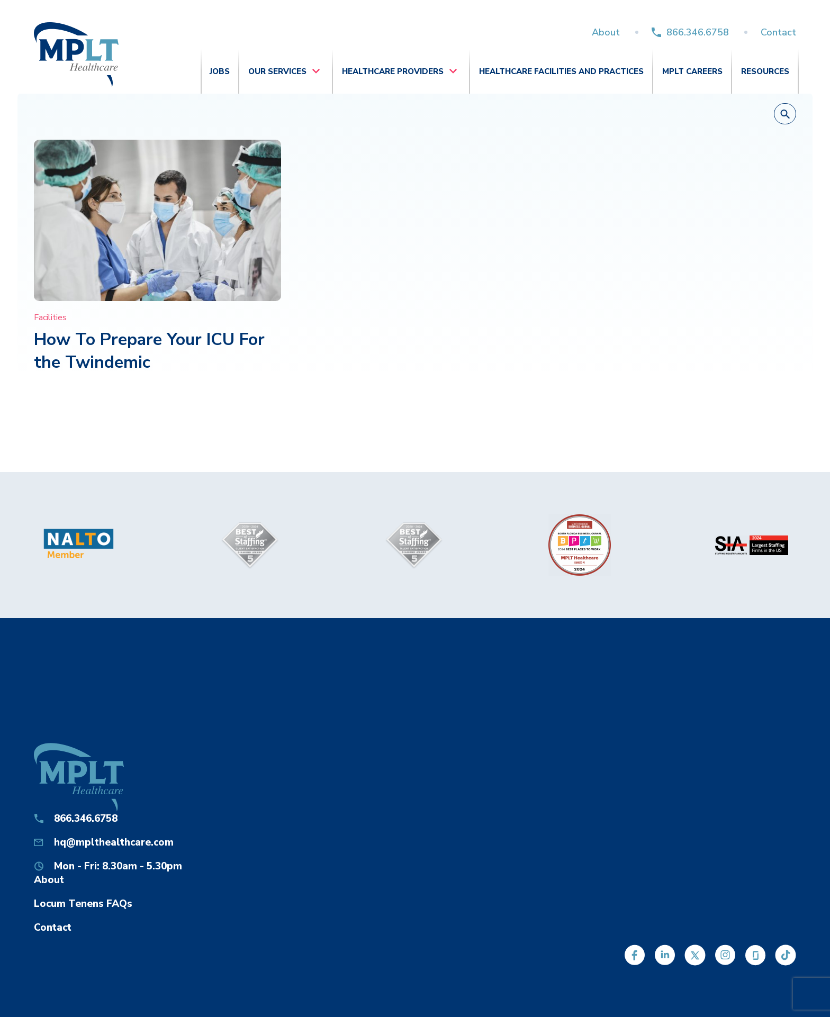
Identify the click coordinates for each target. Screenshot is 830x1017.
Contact (778, 32)
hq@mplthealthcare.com (114, 842)
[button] (785, 114)
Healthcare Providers (393, 71)
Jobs (220, 71)
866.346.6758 (697, 32)
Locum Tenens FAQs (83, 904)
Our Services (277, 71)
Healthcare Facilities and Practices (561, 71)
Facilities (50, 317)
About (606, 32)
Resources (765, 71)
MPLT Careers (692, 71)
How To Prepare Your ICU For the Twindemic (149, 351)
